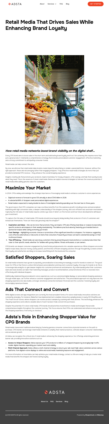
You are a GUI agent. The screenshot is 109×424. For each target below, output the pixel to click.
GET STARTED (95, 4)
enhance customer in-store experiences (86, 193)
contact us (69, 354)
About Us (44, 401)
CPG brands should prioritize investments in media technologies (62, 306)
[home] (15, 4)
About (42, 4)
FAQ (61, 4)
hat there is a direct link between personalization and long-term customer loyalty (48, 265)
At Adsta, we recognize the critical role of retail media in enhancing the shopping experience (39, 336)
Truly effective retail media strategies (72, 171)
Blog (67, 4)
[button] (52, 4)
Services (59, 401)
